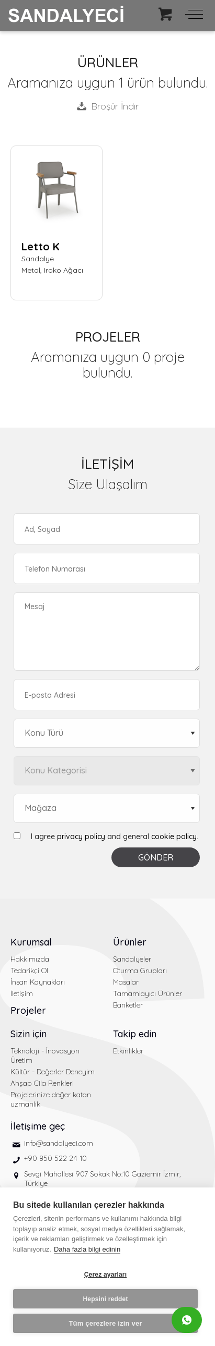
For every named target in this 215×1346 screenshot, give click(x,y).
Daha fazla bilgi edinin (87, 1249)
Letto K (40, 246)
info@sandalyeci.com (58, 1143)
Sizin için (28, 1034)
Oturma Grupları (140, 970)
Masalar (126, 982)
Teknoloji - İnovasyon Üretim (45, 1055)
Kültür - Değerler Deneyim (52, 1071)
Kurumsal (31, 942)
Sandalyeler (132, 959)
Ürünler (129, 942)
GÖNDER (155, 857)
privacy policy (81, 836)
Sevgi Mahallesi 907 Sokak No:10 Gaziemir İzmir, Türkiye (102, 1178)
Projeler (28, 1010)
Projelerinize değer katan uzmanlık (50, 1099)
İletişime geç (37, 1126)
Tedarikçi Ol (29, 970)
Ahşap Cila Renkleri (42, 1083)
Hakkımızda (29, 959)
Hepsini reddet (105, 1299)
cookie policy (174, 836)
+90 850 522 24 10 (55, 1158)
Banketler (128, 1005)
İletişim (21, 993)
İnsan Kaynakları (37, 982)
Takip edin (134, 1034)
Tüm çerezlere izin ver (105, 1323)
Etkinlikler (128, 1051)
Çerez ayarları (105, 1274)
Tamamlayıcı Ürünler (147, 993)
